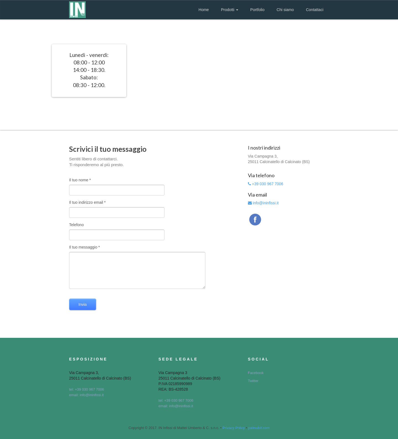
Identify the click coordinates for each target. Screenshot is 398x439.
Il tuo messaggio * (84, 247)
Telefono (76, 225)
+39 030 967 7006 (265, 184)
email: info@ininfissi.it (86, 395)
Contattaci (314, 9)
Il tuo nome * (80, 180)
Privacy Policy (233, 428)
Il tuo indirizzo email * (87, 202)
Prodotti (229, 9)
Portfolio (257, 9)
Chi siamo (285, 9)
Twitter (253, 381)
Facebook (256, 373)
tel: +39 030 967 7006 (86, 389)
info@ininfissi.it (263, 203)
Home (203, 9)
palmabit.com (258, 428)
